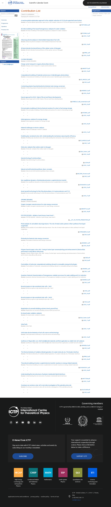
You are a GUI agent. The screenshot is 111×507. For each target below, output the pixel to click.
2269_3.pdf (86, 176)
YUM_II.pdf (86, 302)
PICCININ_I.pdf (85, 112)
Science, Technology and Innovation (92, 481)
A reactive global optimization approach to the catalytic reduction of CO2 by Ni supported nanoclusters (51, 20)
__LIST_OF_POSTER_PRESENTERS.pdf (79, 220)
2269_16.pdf (86, 154)
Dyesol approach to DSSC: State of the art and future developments (41, 97)
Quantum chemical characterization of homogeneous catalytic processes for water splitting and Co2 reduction (53, 275)
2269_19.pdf (86, 71)
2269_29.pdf (86, 93)
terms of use (55, 496)
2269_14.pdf (86, 115)
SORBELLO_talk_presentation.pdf (80, 101)
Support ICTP (82, 456)
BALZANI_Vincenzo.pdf (83, 173)
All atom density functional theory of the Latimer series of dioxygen (41, 48)
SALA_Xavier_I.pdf (84, 151)
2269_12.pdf (86, 165)
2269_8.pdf (86, 260)
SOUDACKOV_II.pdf (84, 184)
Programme (4, 23)
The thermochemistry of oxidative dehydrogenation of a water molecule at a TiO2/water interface (50, 352)
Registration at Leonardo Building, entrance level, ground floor (39, 308)
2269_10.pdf (86, 44)
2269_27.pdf (86, 195)
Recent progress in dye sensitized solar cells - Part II (36, 297)
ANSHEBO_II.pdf (85, 90)
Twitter (17, 422)
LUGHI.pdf (86, 162)
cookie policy (45, 496)
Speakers (4, 26)
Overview (4, 20)
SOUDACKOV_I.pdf (84, 367)
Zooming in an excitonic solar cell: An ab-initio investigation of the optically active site (46, 385)
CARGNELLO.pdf (85, 345)
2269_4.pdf (86, 392)
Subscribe (23, 456)
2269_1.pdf (86, 271)
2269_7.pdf (86, 143)
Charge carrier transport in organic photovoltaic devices (37, 64)
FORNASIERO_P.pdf (84, 232)
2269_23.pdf (86, 187)
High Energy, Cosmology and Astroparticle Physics (18, 481)
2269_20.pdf (86, 123)
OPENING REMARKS (27, 199)
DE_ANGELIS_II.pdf (84, 140)
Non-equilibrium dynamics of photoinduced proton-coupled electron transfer (43, 180)
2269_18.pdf (86, 211)
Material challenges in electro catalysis (32, 127)
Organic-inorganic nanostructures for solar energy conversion (39, 204)
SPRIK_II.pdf (86, 356)
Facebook (11, 422)
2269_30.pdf (86, 293)
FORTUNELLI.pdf (85, 25)
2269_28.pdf (86, 245)
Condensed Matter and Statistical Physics (33, 481)
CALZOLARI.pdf (85, 389)
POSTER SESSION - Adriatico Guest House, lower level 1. (37, 215)
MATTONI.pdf (85, 378)
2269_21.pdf (86, 132)
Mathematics (48, 479)
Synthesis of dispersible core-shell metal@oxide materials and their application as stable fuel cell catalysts (52, 341)
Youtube (22, 422)
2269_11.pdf (86, 328)
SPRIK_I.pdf (86, 52)
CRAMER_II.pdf (85, 279)
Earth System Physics (63, 480)
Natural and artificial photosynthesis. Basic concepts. (36, 169)
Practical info (5, 29)
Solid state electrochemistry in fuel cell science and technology (40, 332)
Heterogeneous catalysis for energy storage (34, 119)
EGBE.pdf (87, 257)
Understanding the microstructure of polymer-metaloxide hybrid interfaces (43, 374)
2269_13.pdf (86, 381)
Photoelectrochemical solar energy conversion (35, 238)
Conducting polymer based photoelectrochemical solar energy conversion (43, 86)
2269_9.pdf (86, 234)
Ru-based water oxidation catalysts (31, 313)
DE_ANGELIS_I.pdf (84, 79)
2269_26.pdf (86, 359)
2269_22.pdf (86, 104)
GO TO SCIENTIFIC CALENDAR (97, 3)
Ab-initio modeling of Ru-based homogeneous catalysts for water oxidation (43, 29)
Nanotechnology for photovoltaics (31, 158)
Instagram (28, 422)
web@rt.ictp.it (76, 500)
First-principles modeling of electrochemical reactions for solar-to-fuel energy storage (46, 108)
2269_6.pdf (86, 82)
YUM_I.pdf (86, 290)
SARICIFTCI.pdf (85, 68)
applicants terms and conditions (18, 496)
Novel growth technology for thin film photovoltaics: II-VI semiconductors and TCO (45, 191)
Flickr (40, 422)
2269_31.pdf (86, 304)
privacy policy (34, 496)
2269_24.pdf (86, 370)
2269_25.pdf (86, 55)
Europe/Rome (92, 7)
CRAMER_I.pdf (85, 268)
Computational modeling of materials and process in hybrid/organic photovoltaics (45, 75)
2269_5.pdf (86, 348)
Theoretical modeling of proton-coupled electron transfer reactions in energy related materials (49, 363)
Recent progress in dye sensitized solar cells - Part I (36, 286)
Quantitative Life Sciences (78, 480)
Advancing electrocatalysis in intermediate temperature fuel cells (40, 40)
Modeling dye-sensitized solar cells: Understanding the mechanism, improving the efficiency (48, 136)
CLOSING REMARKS (26, 59)
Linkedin (34, 422)
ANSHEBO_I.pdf (85, 243)
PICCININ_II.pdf (85, 33)
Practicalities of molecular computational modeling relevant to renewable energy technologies (49, 264)
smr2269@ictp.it (8, 64)
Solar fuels (24, 324)
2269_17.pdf (86, 320)
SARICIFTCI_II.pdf (85, 208)
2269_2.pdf (86, 282)
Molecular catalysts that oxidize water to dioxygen (36, 147)
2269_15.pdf (86, 36)
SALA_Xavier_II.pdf (84, 317)
